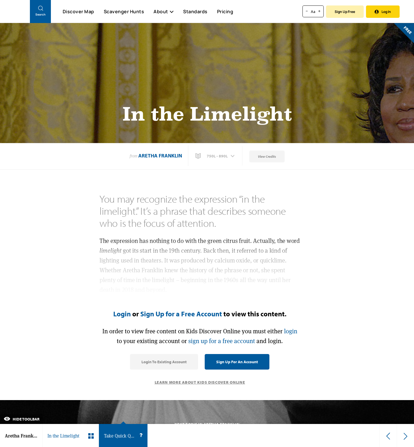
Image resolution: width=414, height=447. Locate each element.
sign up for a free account (221, 341)
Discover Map (78, 11)
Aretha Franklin (160, 155)
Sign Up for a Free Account (181, 313)
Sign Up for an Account (237, 361)
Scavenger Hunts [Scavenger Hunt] (123, 12)
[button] (215, 156)
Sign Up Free (345, 11)
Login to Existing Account (164, 361)
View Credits (267, 156)
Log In (383, 11)
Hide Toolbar (21, 419)
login (290, 331)
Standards (195, 11)
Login (122, 313)
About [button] (164, 11)
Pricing (225, 11)
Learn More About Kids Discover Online (200, 382)
